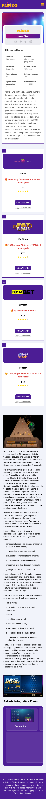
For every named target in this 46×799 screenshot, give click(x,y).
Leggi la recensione (23, 207)
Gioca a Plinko (23, 36)
